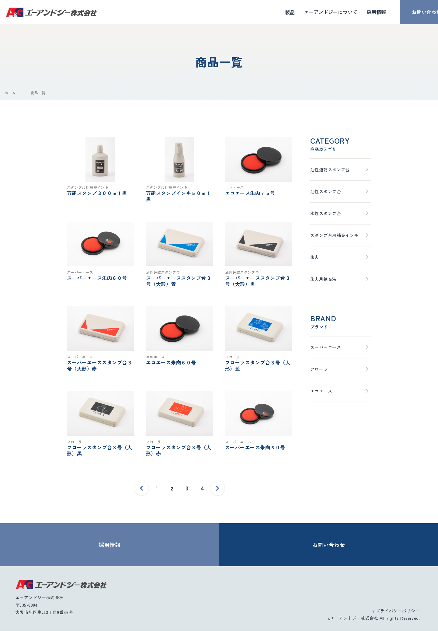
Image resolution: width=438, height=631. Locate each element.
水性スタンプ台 (325, 213)
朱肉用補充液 (323, 279)
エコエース (321, 391)
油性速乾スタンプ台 (330, 169)
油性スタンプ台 (325, 191)
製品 (275, 12)
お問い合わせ (411, 12)
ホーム (10, 92)
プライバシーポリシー (398, 611)
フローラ (319, 369)
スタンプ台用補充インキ (334, 235)
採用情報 (361, 12)
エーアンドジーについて (315, 12)
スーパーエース (325, 347)
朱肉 (314, 257)
